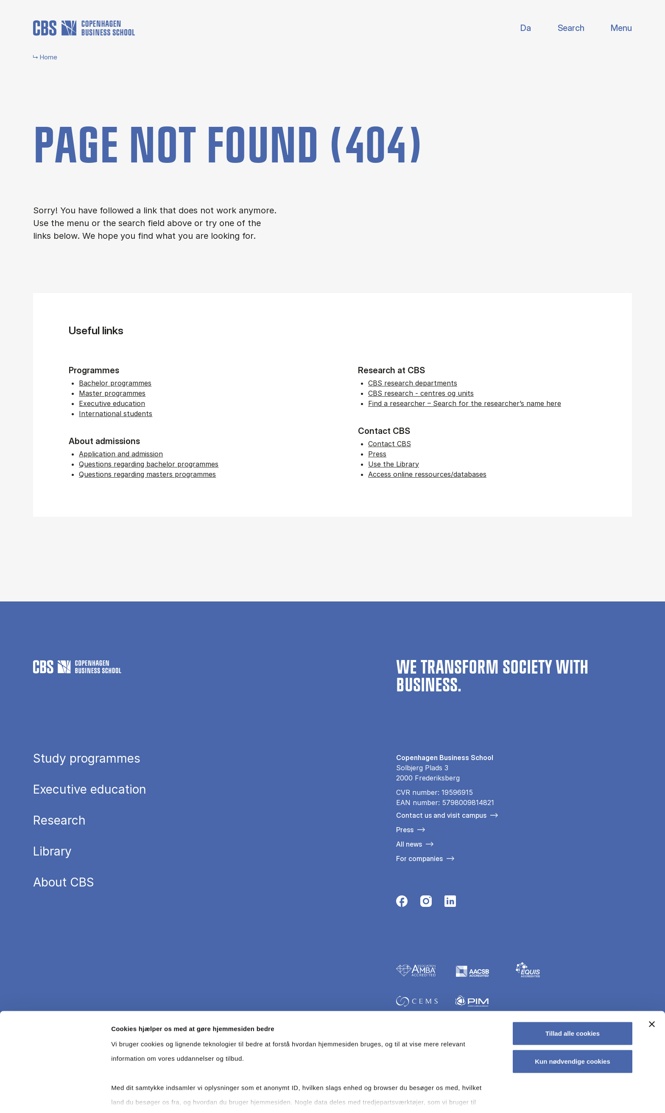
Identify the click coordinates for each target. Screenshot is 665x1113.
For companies (419, 858)
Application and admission (121, 454)
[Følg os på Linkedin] (450, 903)
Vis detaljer (441, 1096)
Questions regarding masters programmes (147, 474)
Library (52, 851)
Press (377, 454)
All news (409, 844)
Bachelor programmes (115, 383)
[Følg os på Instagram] (426, 903)
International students (115, 413)
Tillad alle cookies (572, 990)
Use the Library (393, 464)
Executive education (112, 403)
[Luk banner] (652, 981)
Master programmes (112, 393)
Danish (518, 28)
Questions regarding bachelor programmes (148, 464)
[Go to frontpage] (84, 28)
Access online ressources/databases (427, 474)
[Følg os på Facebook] (402, 903)
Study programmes (86, 758)
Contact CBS (389, 443)
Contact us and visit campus (441, 815)
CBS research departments (412, 383)
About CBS (63, 882)
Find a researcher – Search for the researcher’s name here (464, 403)
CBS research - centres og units (421, 393)
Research (59, 820)
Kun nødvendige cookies (572, 1017)
